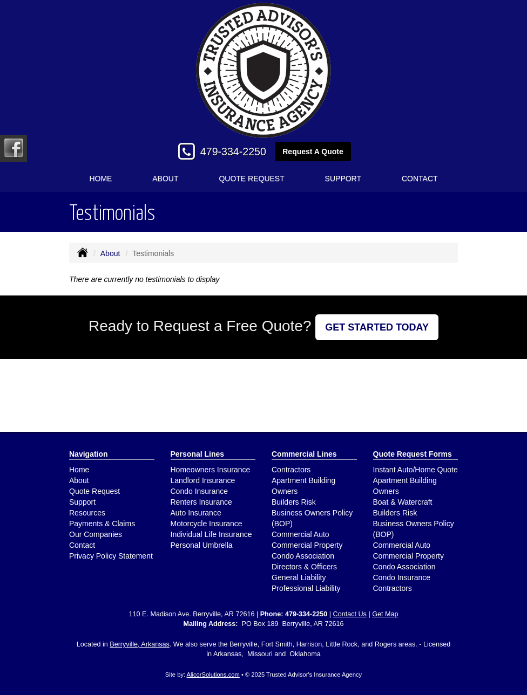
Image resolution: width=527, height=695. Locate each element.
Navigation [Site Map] (88, 454)
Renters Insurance (201, 502)
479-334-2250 (233, 151)
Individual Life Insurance (211, 534)
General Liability (299, 577)
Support (82, 502)
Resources (87, 512)
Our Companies (95, 534)
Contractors (291, 469)
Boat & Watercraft (403, 502)
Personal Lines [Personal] (198, 454)
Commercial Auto (300, 534)
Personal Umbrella (202, 545)
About (165, 178)
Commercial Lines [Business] (304, 454)
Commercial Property (307, 545)
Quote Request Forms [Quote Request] (412, 454)
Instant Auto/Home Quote (415, 469)
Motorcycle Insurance (206, 523)
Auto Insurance (196, 512)
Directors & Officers (304, 566)
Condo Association (303, 556)
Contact (420, 178)
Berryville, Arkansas (140, 644)
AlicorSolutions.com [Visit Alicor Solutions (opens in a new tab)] (213, 674)
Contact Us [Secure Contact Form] (350, 614)
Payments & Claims (102, 523)
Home (100, 178)
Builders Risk (294, 502)
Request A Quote (312, 151)
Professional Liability (306, 588)
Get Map (385, 614)
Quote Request (94, 491)
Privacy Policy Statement (111, 556)
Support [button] (343, 178)
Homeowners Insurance (211, 469)
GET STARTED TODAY (377, 327)
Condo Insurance (199, 491)
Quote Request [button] (251, 178)
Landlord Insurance (203, 480)
